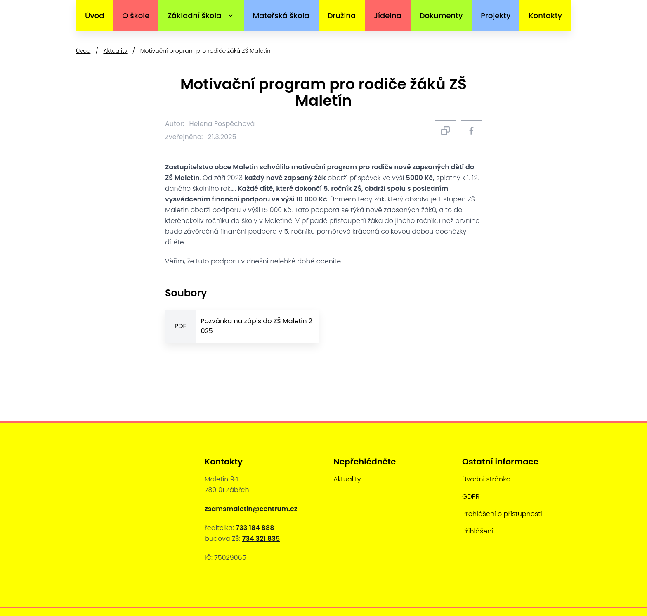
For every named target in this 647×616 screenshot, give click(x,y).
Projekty (495, 15)
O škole (135, 15)
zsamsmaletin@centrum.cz (251, 509)
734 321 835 (261, 538)
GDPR (470, 496)
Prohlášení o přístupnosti (502, 514)
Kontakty (545, 15)
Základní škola (195, 15)
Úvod (94, 15)
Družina (342, 15)
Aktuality (115, 51)
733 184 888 (255, 528)
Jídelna (387, 15)
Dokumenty (441, 15)
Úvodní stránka (486, 479)
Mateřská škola (281, 15)
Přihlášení (477, 531)
